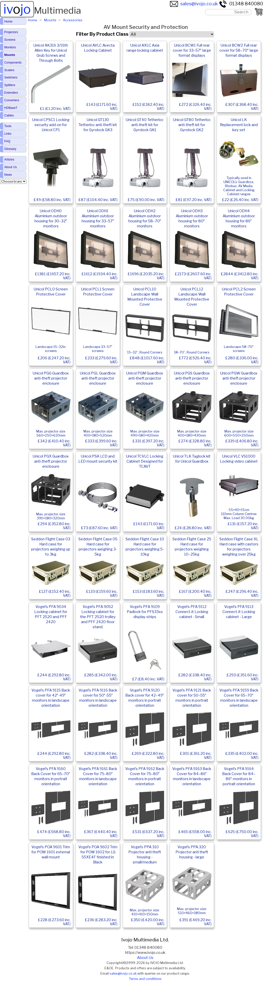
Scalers (9, 70)
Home (8, 21)
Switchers (10, 77)
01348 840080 (241, 3)
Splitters (9, 85)
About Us (145, 957)
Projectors (11, 32)
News (8, 174)
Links (7, 133)
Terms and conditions (145, 979)
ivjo (17, 9)
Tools (7, 126)
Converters (11, 100)
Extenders (11, 92)
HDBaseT (10, 108)
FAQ (7, 141)
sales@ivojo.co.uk (194, 3)
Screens (9, 40)
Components (13, 62)
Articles (9, 159)
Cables (9, 115)
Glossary (10, 149)
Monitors (10, 47)
